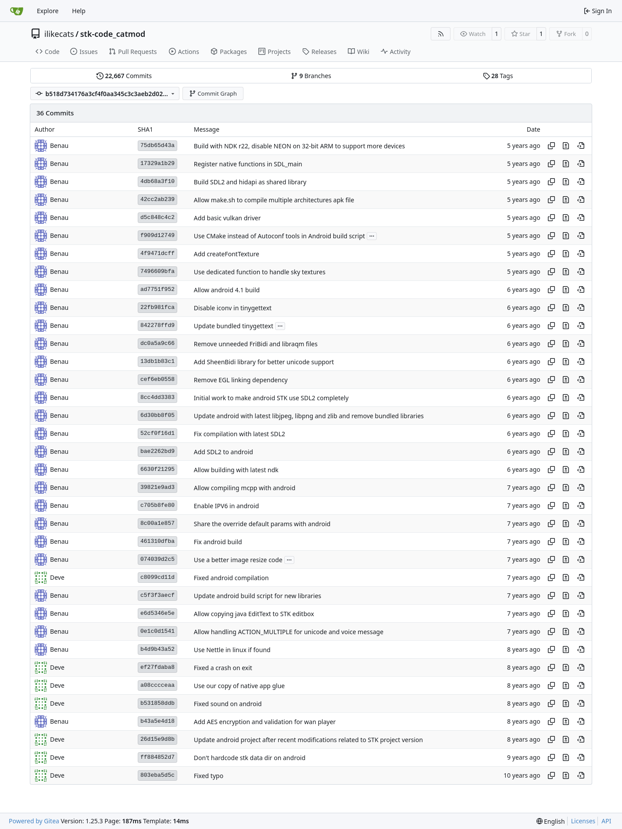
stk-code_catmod (113, 33)
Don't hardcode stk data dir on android (250, 758)
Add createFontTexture (226, 254)
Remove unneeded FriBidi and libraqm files (256, 344)
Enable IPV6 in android (226, 506)
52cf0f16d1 (157, 433)
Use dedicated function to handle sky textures (259, 272)
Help (79, 11)
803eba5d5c (157, 775)
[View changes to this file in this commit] (565, 145)
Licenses (583, 821)
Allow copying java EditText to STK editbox (254, 614)
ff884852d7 (157, 757)
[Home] (16, 11)
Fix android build (218, 542)
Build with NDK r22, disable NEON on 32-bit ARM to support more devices (299, 146)
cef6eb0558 (157, 379)
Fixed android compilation (231, 578)
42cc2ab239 (157, 199)
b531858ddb (157, 703)
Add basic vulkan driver (227, 218)
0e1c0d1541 (157, 631)
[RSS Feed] (441, 33)
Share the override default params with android (262, 524)
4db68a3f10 (157, 181)
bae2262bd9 (157, 451)
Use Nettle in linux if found (232, 650)
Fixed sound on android (228, 704)
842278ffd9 (157, 325)
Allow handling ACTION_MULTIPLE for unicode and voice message (288, 632)
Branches (311, 76)
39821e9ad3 (157, 487)
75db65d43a (157, 145)
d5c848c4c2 (157, 217)
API (606, 821)
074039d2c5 (157, 559)
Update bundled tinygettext (233, 326)
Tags (498, 76)
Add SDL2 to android (223, 452)
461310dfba (157, 541)
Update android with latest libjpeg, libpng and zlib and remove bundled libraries (309, 416)
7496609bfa (157, 271)
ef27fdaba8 (157, 667)
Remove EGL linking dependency (241, 380)
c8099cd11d (157, 577)
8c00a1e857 (157, 523)
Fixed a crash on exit (223, 668)
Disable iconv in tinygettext (233, 308)
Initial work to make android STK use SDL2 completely (271, 398)
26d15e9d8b (157, 739)
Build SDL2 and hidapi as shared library (250, 182)
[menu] (550, 821)
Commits (124, 76)
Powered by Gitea (34, 821)
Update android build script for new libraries (258, 596)
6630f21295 (157, 469)
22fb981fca (157, 307)
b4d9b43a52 (157, 649)
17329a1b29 (157, 163)
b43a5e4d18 (157, 721)
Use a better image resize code (238, 560)
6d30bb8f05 (157, 415)
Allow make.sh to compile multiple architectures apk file (274, 200)
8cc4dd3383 (157, 397)
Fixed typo (208, 776)
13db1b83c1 (157, 361)
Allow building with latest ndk (236, 470)
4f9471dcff (157, 253)
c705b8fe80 (157, 505)
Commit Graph (213, 93)
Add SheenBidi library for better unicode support (264, 362)
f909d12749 (157, 235)
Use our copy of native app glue (239, 686)
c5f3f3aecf (157, 595)
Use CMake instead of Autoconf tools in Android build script (279, 236)
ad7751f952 (157, 289)
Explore (47, 11)
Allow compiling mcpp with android (245, 488)
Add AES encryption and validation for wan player (265, 722)
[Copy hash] (551, 145)
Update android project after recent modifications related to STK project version (308, 740)
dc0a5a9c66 (157, 343)
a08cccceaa (157, 685)
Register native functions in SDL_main (248, 164)
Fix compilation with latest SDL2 (239, 434)
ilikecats (59, 33)
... (372, 235)
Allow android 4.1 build (227, 290)
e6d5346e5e (157, 613)
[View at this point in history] (580, 145)
